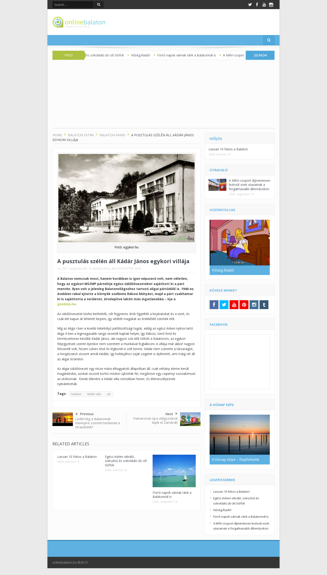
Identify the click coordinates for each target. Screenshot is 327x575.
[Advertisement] (163, 96)
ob (109, 394)
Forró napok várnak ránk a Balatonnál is (190, 55)
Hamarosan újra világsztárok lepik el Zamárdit (155, 420)
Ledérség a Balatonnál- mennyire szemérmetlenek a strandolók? (97, 422)
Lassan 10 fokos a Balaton (77, 456)
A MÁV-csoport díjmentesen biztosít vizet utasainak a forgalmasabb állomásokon (249, 184)
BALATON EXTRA (122, 268)
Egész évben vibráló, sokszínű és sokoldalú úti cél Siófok (126, 460)
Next (171, 413)
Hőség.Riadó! (144, 55)
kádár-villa (94, 394)
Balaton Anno (102, 268)
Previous (85, 414)
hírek (138, 268)
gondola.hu (66, 304)
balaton (76, 394)
